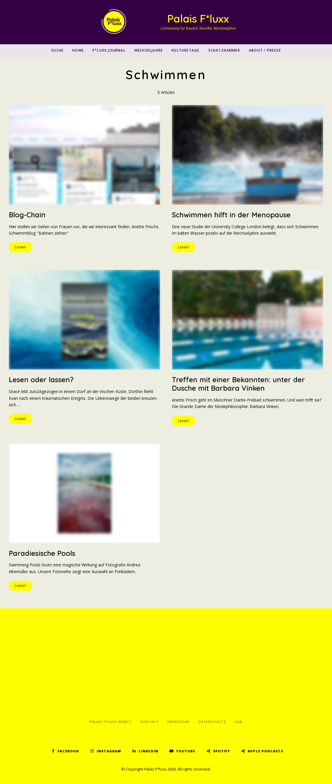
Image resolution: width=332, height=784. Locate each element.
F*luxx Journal (109, 50)
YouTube (185, 751)
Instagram (109, 751)
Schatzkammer (224, 50)
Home (78, 50)
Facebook (68, 751)
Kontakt (149, 721)
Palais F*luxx (198, 18)
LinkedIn (148, 751)
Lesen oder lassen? (41, 379)
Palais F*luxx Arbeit (111, 721)
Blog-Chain (27, 214)
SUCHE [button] (57, 50)
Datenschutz (212, 721)
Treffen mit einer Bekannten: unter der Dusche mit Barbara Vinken (238, 383)
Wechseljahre (148, 50)
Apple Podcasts (265, 751)
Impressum (178, 721)
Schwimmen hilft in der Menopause (231, 214)
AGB (238, 721)
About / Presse (265, 50)
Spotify (221, 751)
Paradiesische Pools (42, 553)
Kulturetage (185, 50)
